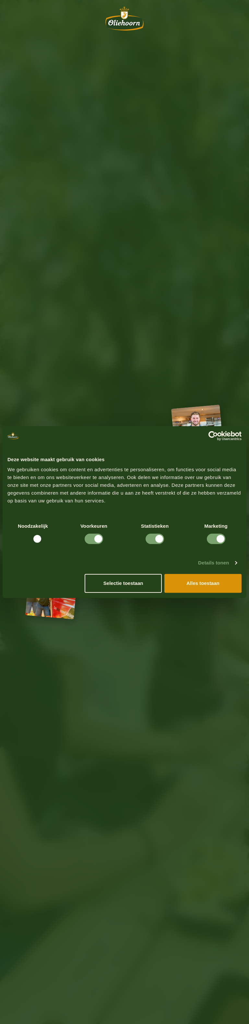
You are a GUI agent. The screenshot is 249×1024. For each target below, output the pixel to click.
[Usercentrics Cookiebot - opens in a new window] (213, 436)
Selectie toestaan (123, 583)
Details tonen (213, 562)
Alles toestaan (202, 583)
